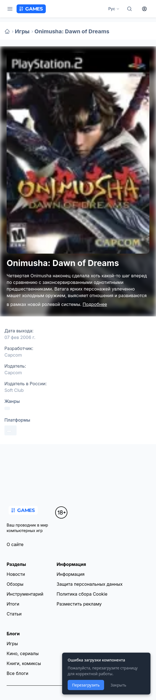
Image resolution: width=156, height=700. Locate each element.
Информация (70, 574)
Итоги (13, 604)
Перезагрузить (86, 685)
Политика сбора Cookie (82, 594)
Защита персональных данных (90, 584)
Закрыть (118, 685)
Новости (16, 574)
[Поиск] (129, 8)
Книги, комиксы (24, 663)
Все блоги (17, 673)
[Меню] (9, 8)
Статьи (14, 614)
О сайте (15, 544)
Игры (22, 31)
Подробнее (95, 304)
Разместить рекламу (79, 604)
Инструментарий (25, 594)
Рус (114, 8)
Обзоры (15, 584)
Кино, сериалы (23, 653)
